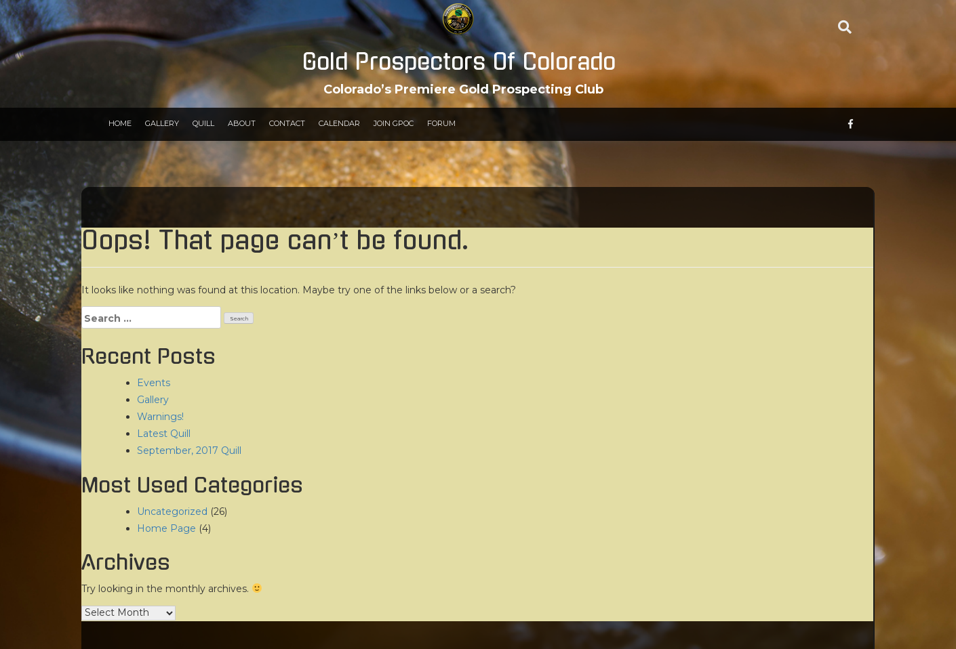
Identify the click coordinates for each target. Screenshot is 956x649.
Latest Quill (164, 433)
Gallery (162, 123)
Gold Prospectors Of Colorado (459, 62)
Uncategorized (172, 511)
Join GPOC (394, 123)
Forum (441, 123)
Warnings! (160, 417)
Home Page (166, 528)
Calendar (339, 123)
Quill (203, 123)
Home (120, 123)
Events (153, 383)
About (242, 123)
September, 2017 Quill (189, 450)
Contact (287, 123)
